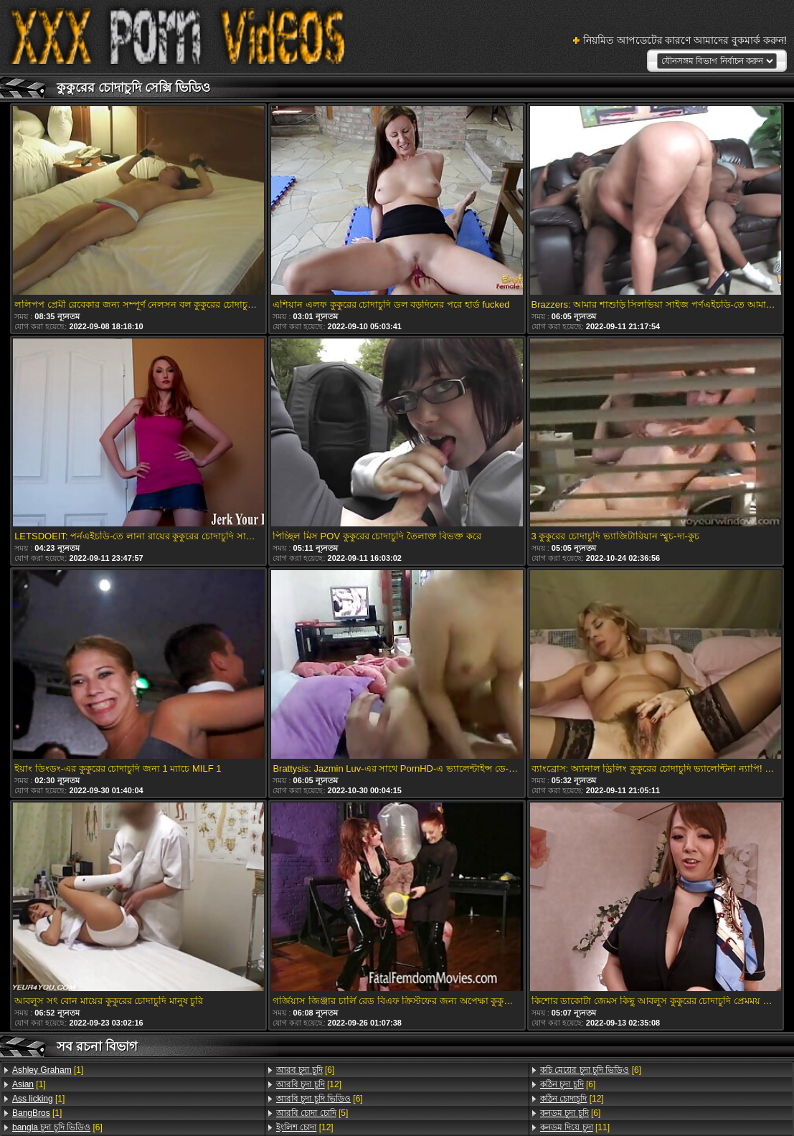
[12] (308, 1084)
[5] (312, 1113)
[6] (57, 1127)
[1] (47, 1070)
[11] (575, 1127)
